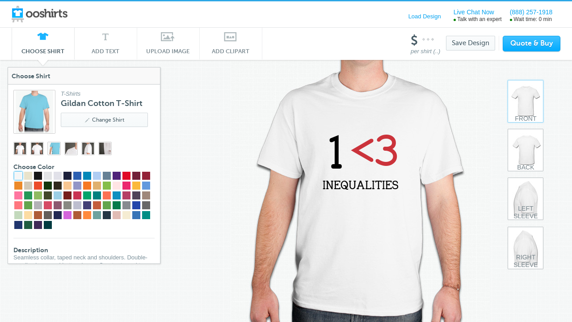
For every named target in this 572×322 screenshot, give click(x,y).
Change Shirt (119, 120)
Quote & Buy (531, 43)
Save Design (470, 43)
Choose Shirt (42, 53)
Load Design (424, 16)
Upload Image (168, 51)
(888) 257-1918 (531, 12)
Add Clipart (231, 51)
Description (46, 250)
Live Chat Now (474, 12)
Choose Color (49, 166)
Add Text (106, 51)
